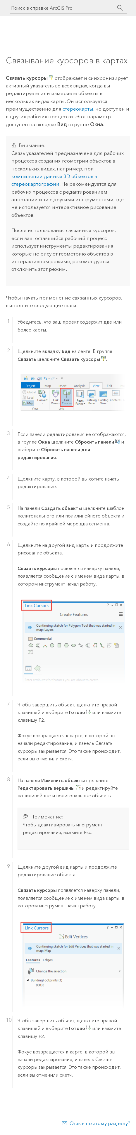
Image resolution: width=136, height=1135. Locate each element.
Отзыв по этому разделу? (100, 1123)
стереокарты (78, 109)
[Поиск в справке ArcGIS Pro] (62, 8)
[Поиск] (120, 8)
